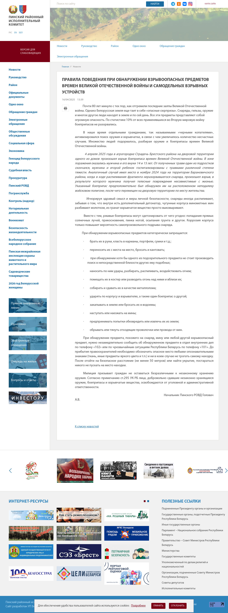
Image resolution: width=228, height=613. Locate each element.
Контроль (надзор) (23, 201)
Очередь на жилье (23, 361)
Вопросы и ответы (23, 380)
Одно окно (139, 46)
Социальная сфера (23, 143)
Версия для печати (65, 108)
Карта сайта (210, 4)
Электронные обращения (72, 56)
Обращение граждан (172, 46)
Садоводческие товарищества (19, 273)
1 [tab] (145, 501)
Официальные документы (18, 95)
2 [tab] (148, 501)
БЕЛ (21, 33)
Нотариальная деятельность (19, 210)
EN (15, 33)
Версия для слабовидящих (30, 51)
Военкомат (16, 220)
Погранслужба (19, 193)
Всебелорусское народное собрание (22, 242)
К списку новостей (87, 426)
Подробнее (138, 605)
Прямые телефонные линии (25, 306)
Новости (62, 46)
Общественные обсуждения (19, 133)
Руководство (89, 46)
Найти (155, 4)
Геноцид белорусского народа (24, 160)
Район (115, 46)
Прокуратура (19, 178)
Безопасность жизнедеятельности (24, 230)
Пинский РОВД (19, 185)
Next (225, 470)
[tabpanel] (79, 548)
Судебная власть (20, 170)
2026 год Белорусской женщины (24, 285)
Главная (65, 67)
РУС (10, 33)
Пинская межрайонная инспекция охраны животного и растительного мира (24, 258)
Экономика (18, 151)
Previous (11, 470)
